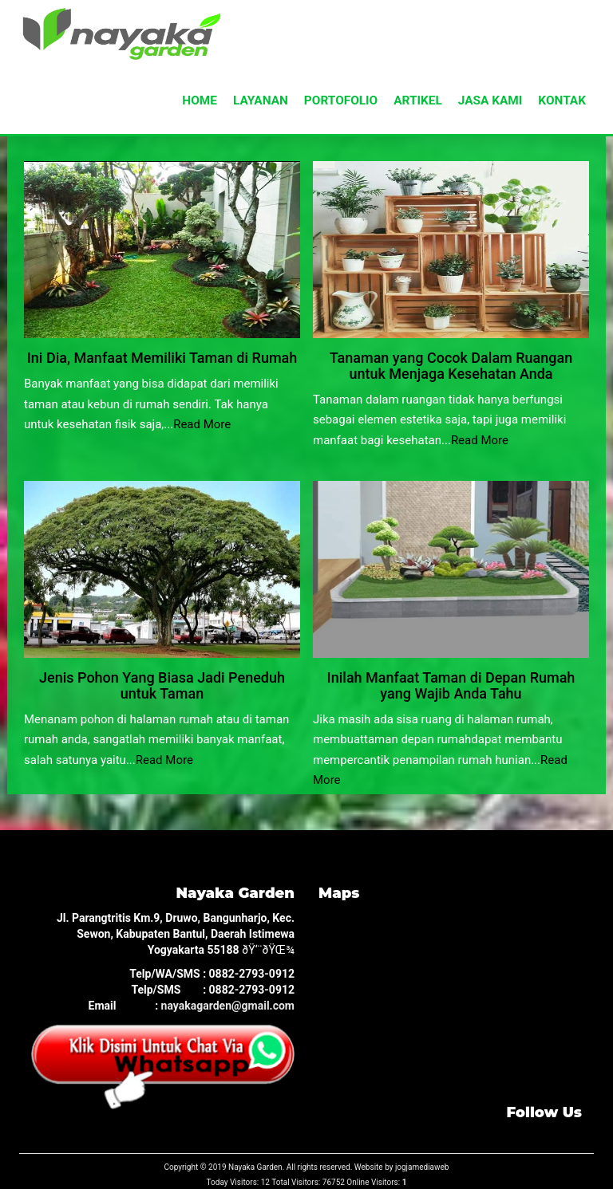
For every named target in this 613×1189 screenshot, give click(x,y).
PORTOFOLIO (341, 100)
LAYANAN (260, 100)
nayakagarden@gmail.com (228, 1005)
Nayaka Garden (255, 1167)
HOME (199, 100)
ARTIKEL (418, 100)
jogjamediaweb (422, 1167)
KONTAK (562, 100)
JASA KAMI (490, 100)
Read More (202, 424)
